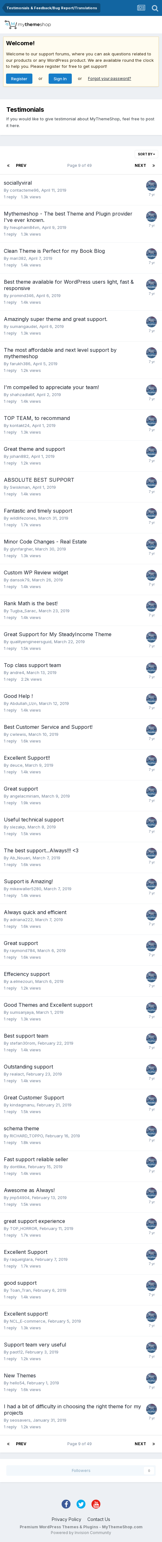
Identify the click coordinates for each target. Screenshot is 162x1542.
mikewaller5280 (25, 888)
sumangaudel (23, 326)
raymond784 (22, 950)
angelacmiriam (24, 796)
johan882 (19, 456)
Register (19, 78)
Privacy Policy (66, 1519)
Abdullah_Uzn (23, 703)
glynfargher (21, 548)
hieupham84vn (24, 227)
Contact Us (98, 1519)
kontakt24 (20, 425)
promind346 (22, 295)
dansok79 (20, 579)
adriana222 (21, 919)
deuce (16, 765)
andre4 (17, 672)
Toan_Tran (20, 1290)
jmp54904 (20, 1197)
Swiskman (20, 487)
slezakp (17, 826)
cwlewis (18, 734)
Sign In (60, 78)
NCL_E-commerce (27, 1321)
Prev (21, 165)
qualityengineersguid (30, 641)
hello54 (17, 1382)
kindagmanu (22, 1104)
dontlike (17, 1166)
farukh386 (20, 363)
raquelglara (21, 1259)
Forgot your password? (109, 78)
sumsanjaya (22, 1012)
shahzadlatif (22, 394)
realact (17, 1074)
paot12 (16, 1351)
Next (140, 165)
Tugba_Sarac (23, 610)
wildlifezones (23, 518)
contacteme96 (24, 190)
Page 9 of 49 (80, 165)
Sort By (146, 154)
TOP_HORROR (23, 1228)
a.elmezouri (21, 981)
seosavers (20, 1420)
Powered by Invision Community (81, 1532)
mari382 (18, 258)
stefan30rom (22, 1043)
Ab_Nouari (20, 857)
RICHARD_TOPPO (26, 1135)
